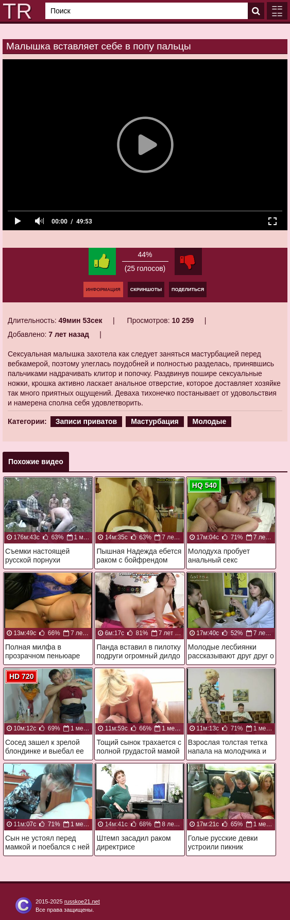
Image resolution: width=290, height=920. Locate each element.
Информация (103, 289)
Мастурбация (155, 421)
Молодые (210, 421)
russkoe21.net (82, 901)
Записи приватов (86, 421)
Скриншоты (146, 289)
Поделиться (188, 289)
